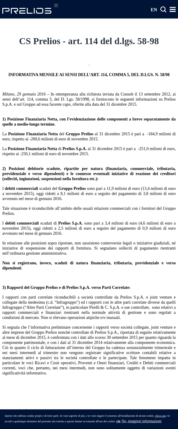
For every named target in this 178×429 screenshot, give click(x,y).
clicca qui (160, 417)
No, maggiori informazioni (142, 423)
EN (154, 9)
